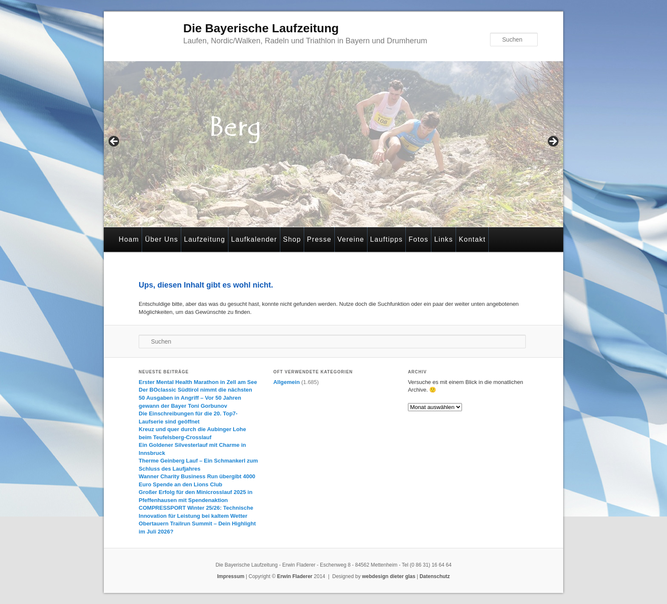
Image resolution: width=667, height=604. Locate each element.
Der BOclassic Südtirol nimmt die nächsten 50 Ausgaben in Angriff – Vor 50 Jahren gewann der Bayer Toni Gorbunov (195, 398)
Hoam (129, 239)
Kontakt (472, 239)
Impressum (230, 576)
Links (443, 239)
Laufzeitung (204, 239)
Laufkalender (254, 239)
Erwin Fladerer (294, 576)
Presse (319, 239)
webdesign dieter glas (388, 576)
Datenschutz (434, 576)
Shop (292, 239)
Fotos (419, 239)
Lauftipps (386, 239)
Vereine (350, 239)
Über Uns (161, 239)
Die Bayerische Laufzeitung (261, 28)
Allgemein (286, 382)
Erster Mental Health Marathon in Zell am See (198, 382)
